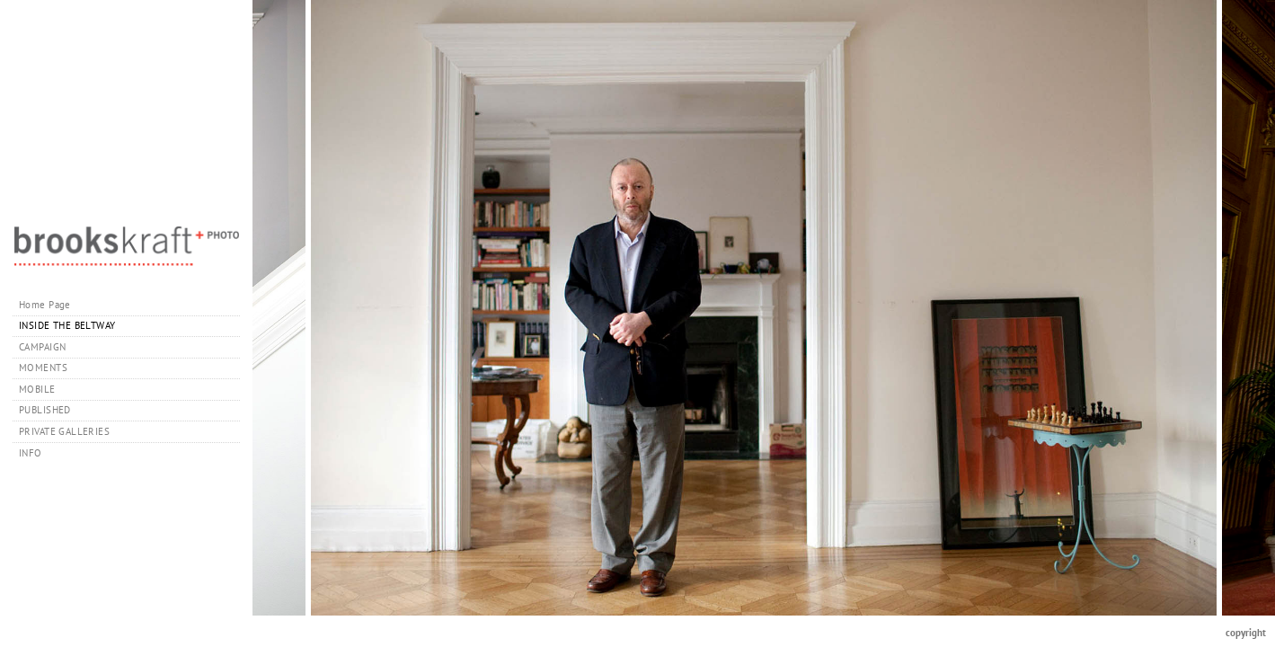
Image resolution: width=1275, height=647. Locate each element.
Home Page (45, 304)
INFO (37, 453)
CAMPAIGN (42, 347)
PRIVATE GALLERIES (71, 431)
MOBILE (37, 389)
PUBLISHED (45, 409)
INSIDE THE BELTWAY (67, 325)
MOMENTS (43, 367)
